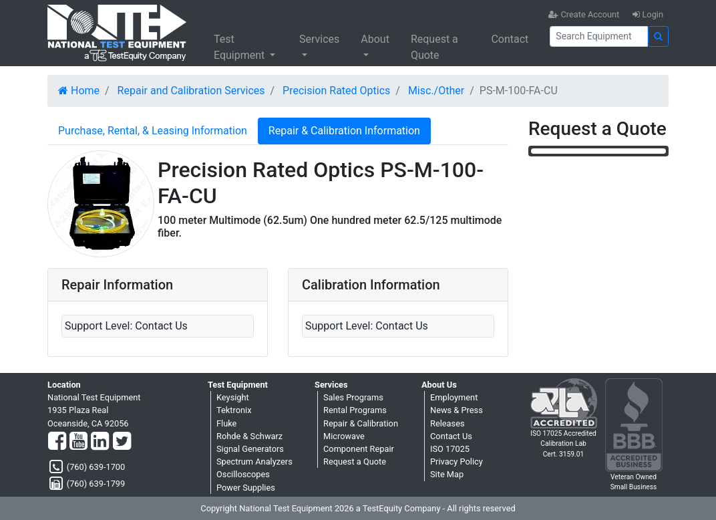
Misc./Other (436, 90)
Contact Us (451, 436)
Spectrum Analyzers (254, 462)
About (375, 39)
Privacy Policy (456, 462)
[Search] (599, 36)
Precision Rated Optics (336, 90)
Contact (509, 39)
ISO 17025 (450, 449)
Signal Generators (250, 449)
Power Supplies (245, 488)
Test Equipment (240, 47)
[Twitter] (122, 442)
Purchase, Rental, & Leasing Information (152, 130)
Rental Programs (355, 410)
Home (79, 90)
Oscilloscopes (243, 474)
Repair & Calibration (360, 423)
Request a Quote (434, 47)
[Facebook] (57, 442)
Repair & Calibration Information (344, 130)
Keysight (232, 397)
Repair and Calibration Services (191, 90)
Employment (454, 397)
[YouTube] (78, 442)
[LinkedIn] (100, 442)
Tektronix (234, 410)
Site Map (447, 474)
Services (319, 39)
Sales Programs (353, 397)
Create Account (583, 14)
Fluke (226, 423)
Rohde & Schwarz (249, 436)
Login (648, 14)
